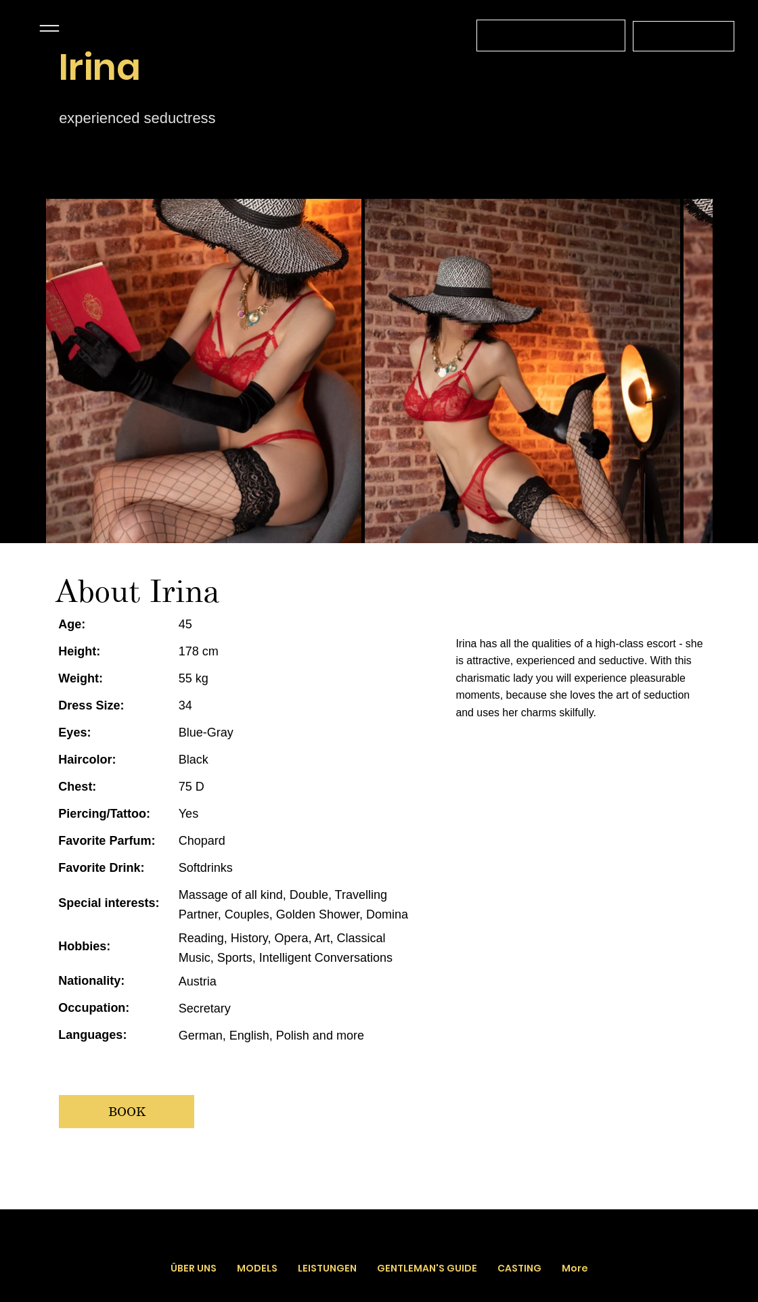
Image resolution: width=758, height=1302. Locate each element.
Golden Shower (317, 914)
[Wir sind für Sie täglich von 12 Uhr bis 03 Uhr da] (550, 35)
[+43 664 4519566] (683, 36)
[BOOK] (126, 1111)
